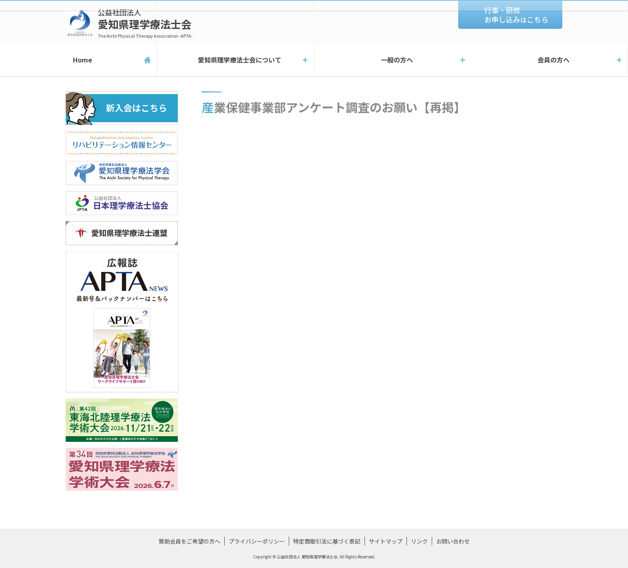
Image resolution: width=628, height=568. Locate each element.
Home (78, 60)
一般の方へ (392, 60)
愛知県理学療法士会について (235, 60)
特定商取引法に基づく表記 (326, 541)
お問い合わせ (453, 541)
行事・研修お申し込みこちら (516, 14)
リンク (419, 541)
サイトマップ (386, 541)
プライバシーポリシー (257, 541)
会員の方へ (549, 60)
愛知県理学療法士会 (145, 23)
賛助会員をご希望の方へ (189, 541)
